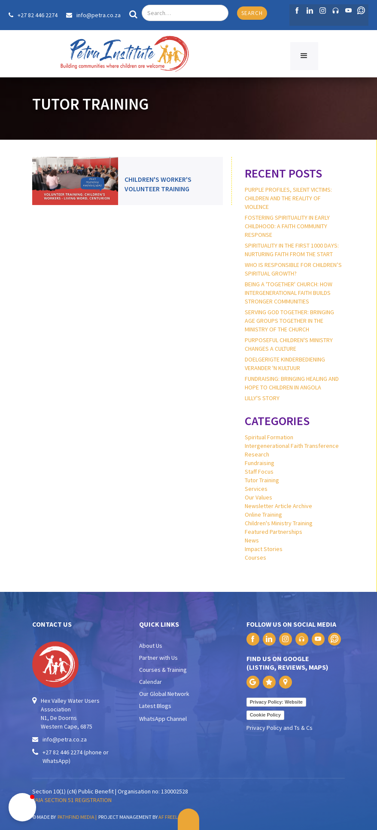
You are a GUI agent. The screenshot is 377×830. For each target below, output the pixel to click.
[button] (304, 56)
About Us (150, 645)
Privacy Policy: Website (276, 701)
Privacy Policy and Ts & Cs (279, 728)
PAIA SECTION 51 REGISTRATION (72, 800)
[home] (124, 53)
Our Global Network (164, 694)
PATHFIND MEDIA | (78, 817)
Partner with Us (158, 658)
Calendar (150, 682)
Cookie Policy (265, 714)
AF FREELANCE (174, 817)
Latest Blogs (155, 706)
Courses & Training (163, 670)
